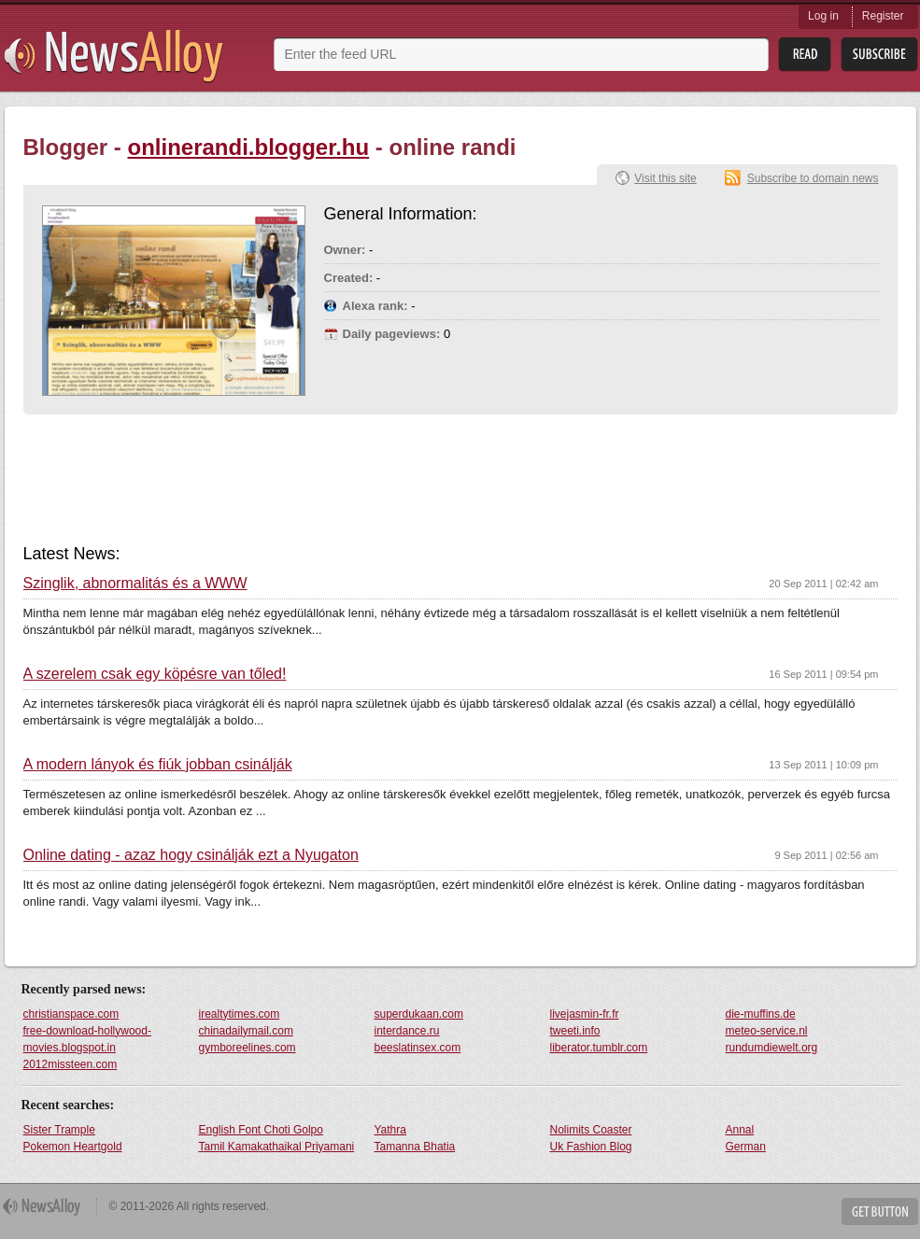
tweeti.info (575, 1030)
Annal (740, 1129)
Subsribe (879, 54)
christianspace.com (71, 1014)
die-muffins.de (761, 1014)
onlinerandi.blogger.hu (249, 147)
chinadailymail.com (246, 1030)
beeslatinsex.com (418, 1047)
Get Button (880, 1211)
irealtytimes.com (239, 1014)
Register (883, 15)
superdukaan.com (419, 1014)
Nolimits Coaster (591, 1129)
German (746, 1146)
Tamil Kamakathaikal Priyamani (277, 1146)
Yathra (390, 1129)
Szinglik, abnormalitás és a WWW (135, 583)
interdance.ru (407, 1030)
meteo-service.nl (767, 1030)
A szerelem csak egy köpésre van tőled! (155, 674)
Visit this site (665, 178)
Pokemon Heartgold (72, 1146)
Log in (823, 15)
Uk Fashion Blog (591, 1146)
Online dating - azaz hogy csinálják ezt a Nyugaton (191, 855)
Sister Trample (59, 1129)
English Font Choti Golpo (261, 1129)
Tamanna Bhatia (415, 1146)
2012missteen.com (70, 1064)
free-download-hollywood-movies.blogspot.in (87, 1039)
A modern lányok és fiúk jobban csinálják (157, 764)
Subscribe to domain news (813, 178)
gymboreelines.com (247, 1047)
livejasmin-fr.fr (584, 1014)
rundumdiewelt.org (772, 1047)
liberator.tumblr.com (599, 1047)
